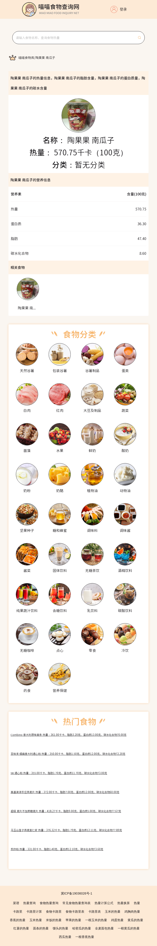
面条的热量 (41, 928)
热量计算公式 (104, 903)
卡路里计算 (34, 911)
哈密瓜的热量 (81, 928)
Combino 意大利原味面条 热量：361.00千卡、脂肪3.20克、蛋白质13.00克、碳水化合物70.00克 (68, 734)
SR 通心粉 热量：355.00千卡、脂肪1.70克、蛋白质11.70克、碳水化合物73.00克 (59, 773)
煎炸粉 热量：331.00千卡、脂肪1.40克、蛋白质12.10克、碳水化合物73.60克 (57, 849)
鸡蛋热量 (117, 920)
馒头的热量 (60, 928)
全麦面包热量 (104, 928)
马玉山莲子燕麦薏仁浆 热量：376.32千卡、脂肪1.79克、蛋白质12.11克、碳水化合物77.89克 (66, 830)
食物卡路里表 (75, 911)
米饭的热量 (54, 920)
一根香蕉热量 (84, 937)
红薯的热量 (21, 928)
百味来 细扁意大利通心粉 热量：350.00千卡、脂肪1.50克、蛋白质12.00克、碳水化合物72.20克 (68, 754)
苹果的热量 (73, 920)
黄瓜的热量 (135, 920)
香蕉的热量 (17, 920)
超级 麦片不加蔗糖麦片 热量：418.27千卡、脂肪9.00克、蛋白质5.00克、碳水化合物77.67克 (66, 811)
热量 (137, 903)
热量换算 (123, 903)
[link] (26, 57)
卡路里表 (94, 911)
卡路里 (17, 911)
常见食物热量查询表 (76, 903)
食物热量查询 (49, 903)
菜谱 (16, 903)
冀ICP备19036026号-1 (76, 893)
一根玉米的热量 (96, 920)
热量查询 (29, 903)
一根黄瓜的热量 (129, 928)
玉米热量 (35, 920)
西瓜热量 (65, 937)
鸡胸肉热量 (132, 911)
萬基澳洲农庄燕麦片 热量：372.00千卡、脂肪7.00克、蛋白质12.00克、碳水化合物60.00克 (65, 792)
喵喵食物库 (26, 57)
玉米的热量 (112, 911)
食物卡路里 (54, 911)
